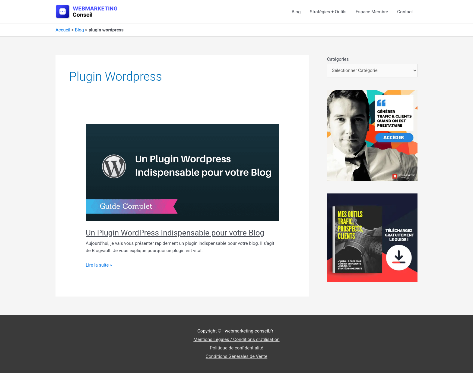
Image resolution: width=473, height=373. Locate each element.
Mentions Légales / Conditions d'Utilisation (236, 339)
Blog (296, 12)
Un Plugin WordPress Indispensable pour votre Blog (175, 232)
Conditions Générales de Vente (236, 356)
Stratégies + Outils (328, 12)
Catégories (338, 59)
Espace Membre (372, 12)
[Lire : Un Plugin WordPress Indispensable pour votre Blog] (182, 172)
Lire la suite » (99, 265)
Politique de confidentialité (236, 348)
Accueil (63, 30)
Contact (405, 12)
